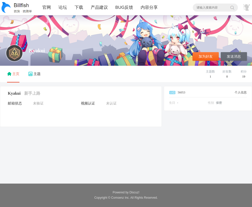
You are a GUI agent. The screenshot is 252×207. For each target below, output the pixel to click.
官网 (46, 7)
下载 (79, 7)
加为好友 (206, 56)
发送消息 (234, 56)
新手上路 (32, 93)
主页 (13, 74)
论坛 (62, 7)
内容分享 (149, 7)
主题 (34, 74)
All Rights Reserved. (134, 197)
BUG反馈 (124, 7)
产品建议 (99, 7)
